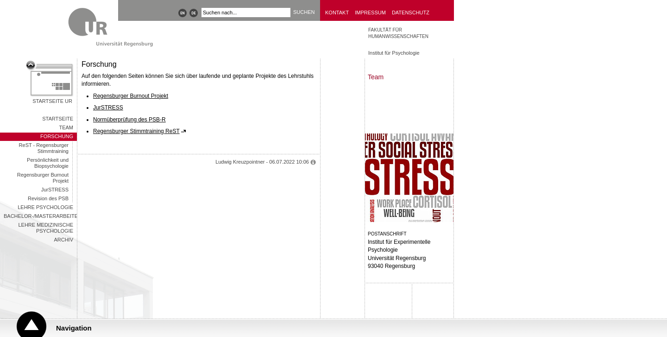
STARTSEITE (57, 118)
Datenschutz (410, 12)
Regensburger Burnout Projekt (43, 178)
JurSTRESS (55, 189)
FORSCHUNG (56, 136)
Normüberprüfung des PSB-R (129, 119)
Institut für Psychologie (394, 53)
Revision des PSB (48, 198)
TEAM (66, 127)
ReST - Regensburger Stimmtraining (44, 148)
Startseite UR (52, 101)
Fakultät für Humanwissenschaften (398, 33)
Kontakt (337, 12)
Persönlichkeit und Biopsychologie (48, 163)
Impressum (370, 12)
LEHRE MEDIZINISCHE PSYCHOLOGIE (45, 228)
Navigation (74, 328)
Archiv (63, 239)
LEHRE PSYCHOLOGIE (45, 207)
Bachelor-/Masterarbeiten (40, 216)
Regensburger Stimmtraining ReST (136, 131)
